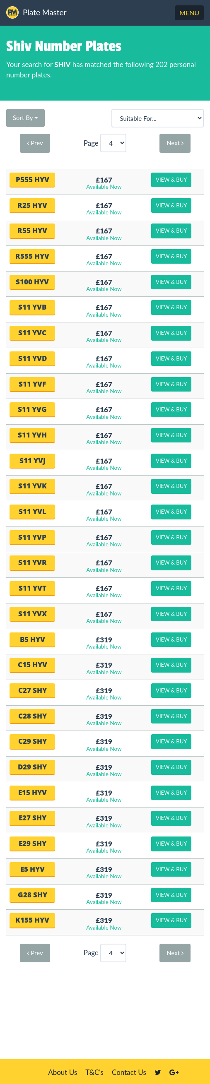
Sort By (25, 117)
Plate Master (36, 12)
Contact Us (129, 1072)
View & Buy (171, 179)
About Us (62, 1072)
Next (175, 143)
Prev (35, 143)
